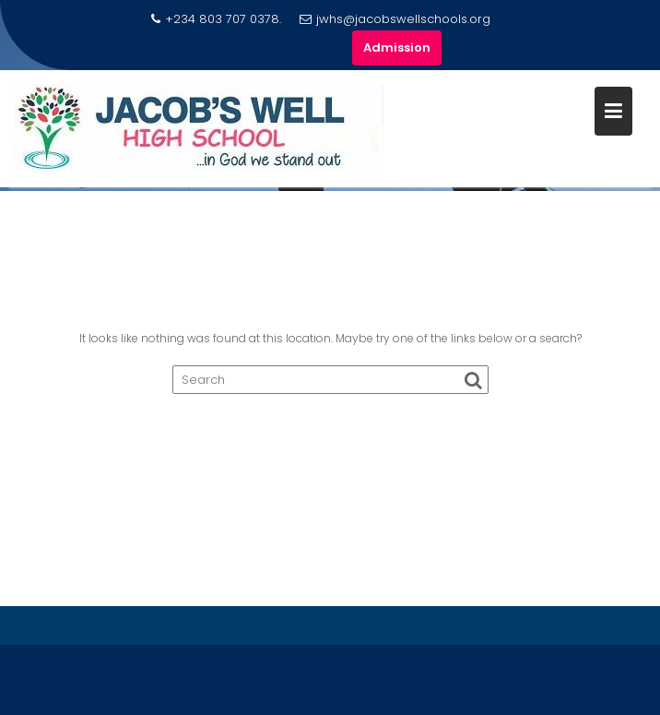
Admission (396, 47)
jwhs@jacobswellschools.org (395, 19)
